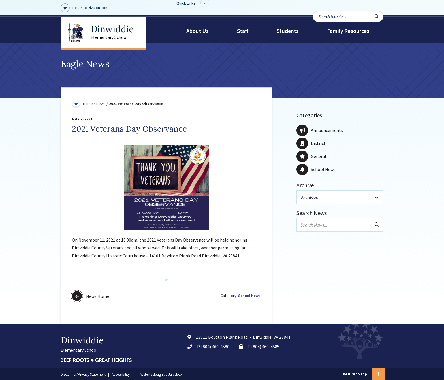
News (101, 103)
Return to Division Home (85, 7)
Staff (242, 30)
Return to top (364, 374)
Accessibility (121, 374)
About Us (197, 30)
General (311, 156)
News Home (90, 296)
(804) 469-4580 (215, 346)
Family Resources (348, 30)
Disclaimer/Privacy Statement (83, 374)
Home (88, 103)
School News (249, 295)
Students (288, 30)
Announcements (319, 130)
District (311, 143)
